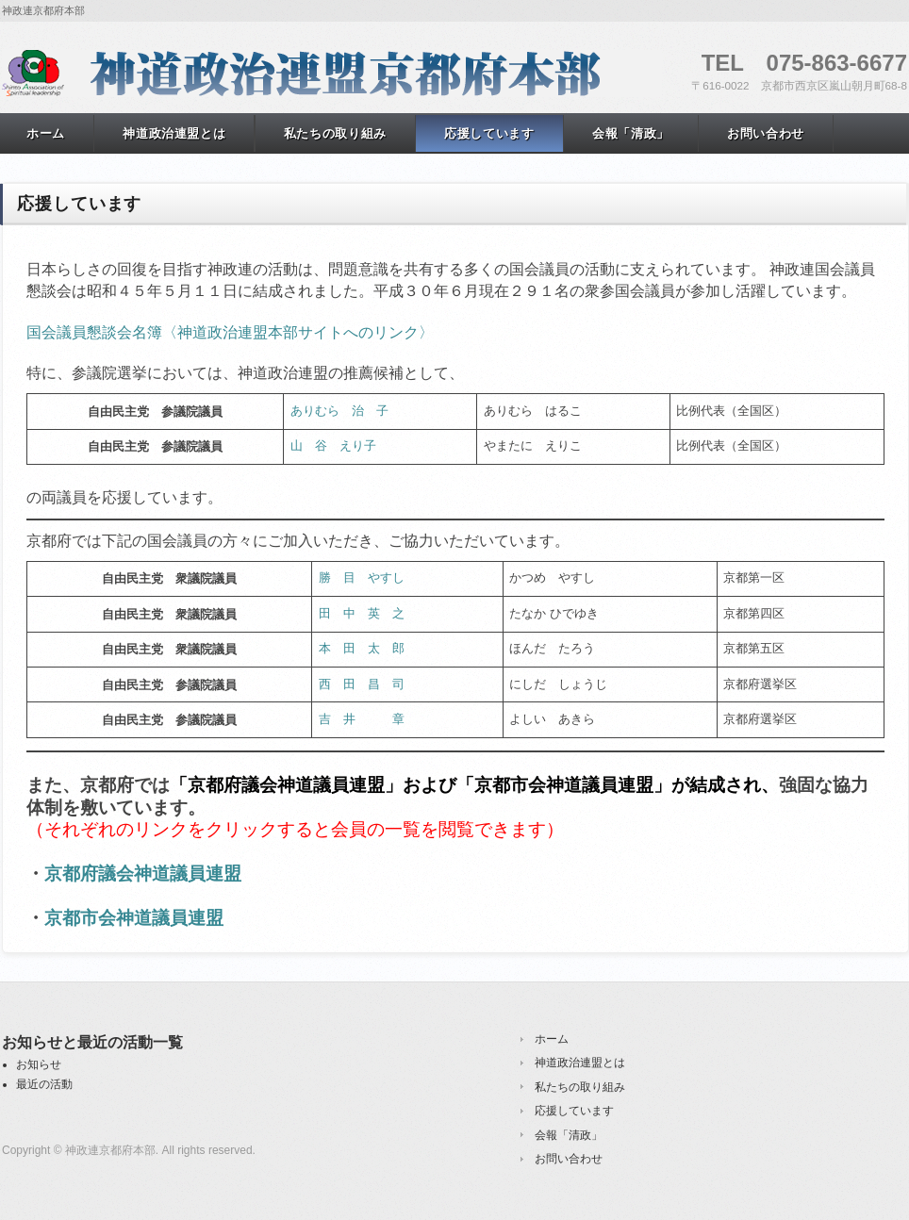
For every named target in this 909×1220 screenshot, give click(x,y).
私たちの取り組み (335, 133)
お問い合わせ (765, 133)
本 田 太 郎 (362, 648)
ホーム (552, 1039)
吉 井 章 (362, 719)
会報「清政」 (630, 133)
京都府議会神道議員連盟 (142, 873)
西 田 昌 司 (362, 684)
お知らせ (38, 1064)
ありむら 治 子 (339, 411)
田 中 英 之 (362, 613)
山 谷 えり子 (333, 445)
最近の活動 (44, 1084)
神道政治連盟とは (174, 133)
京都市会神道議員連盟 (133, 918)
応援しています (489, 133)
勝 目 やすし (362, 577)
